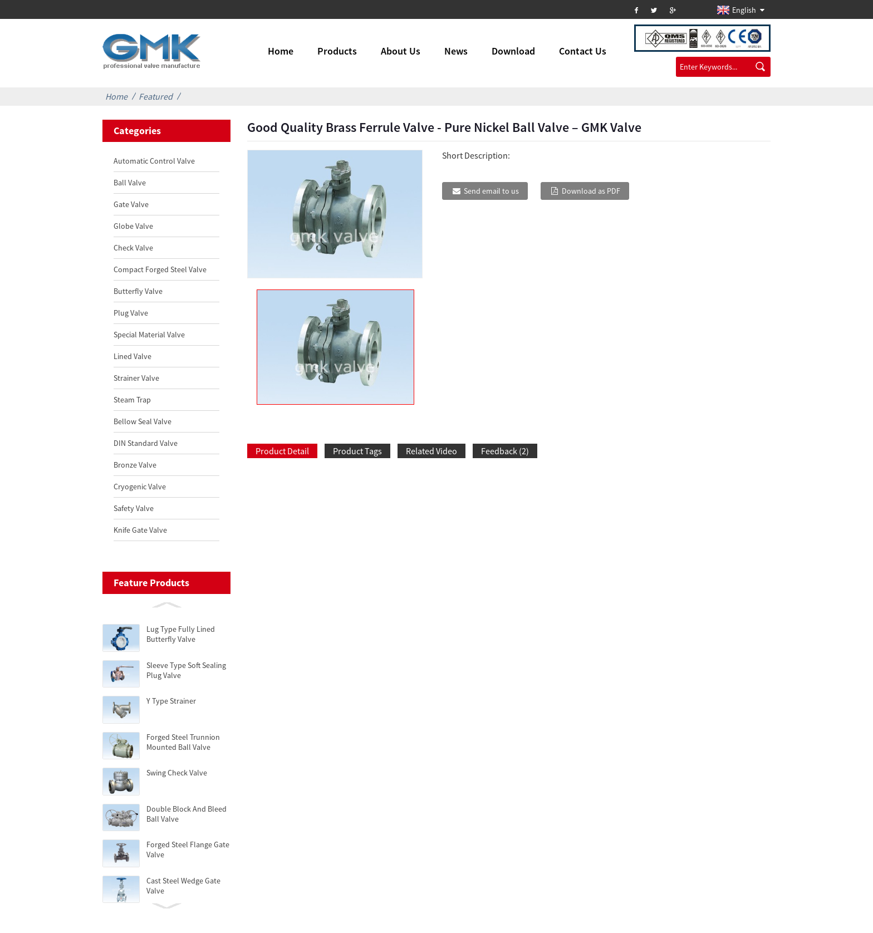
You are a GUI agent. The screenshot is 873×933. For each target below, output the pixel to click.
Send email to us (491, 191)
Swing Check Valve (176, 773)
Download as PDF (591, 191)
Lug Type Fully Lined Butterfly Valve (180, 634)
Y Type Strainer (171, 701)
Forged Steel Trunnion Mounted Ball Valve (183, 742)
